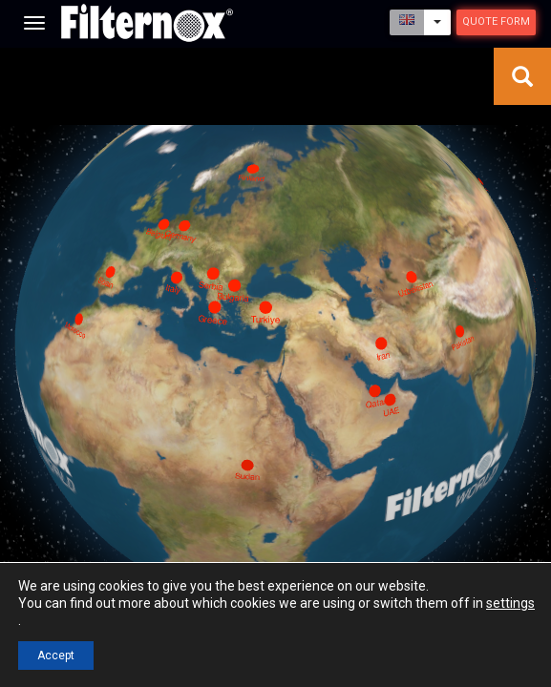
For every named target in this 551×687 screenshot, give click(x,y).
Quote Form (496, 21)
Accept (55, 655)
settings (510, 603)
